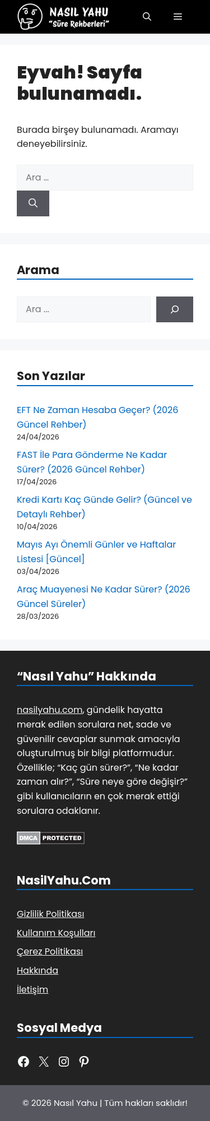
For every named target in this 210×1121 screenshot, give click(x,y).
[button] (147, 17)
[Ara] (33, 203)
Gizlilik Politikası (50, 913)
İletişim (32, 989)
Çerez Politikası (50, 951)
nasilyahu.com (49, 709)
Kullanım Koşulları (56, 933)
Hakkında (37, 970)
